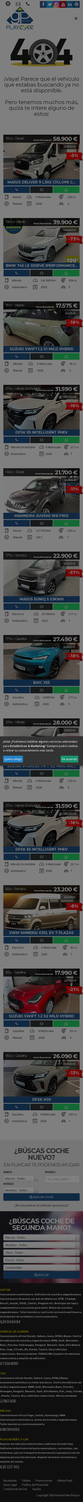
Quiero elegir (13, 759)
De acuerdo (69, 759)
